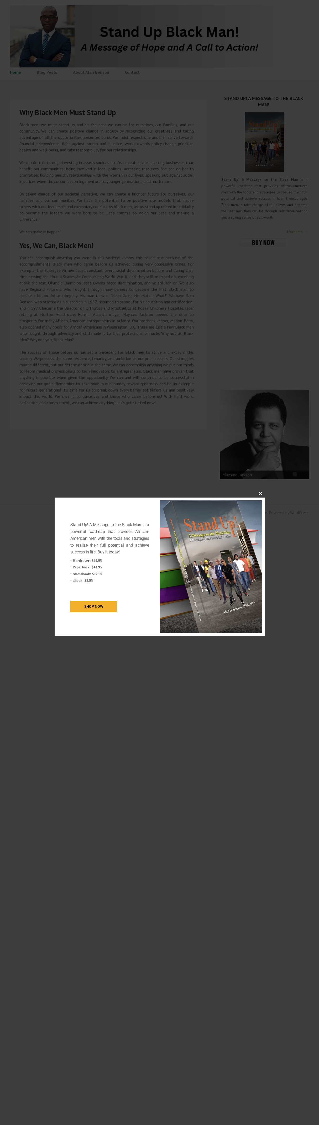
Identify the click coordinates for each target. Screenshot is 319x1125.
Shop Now (93, 606)
